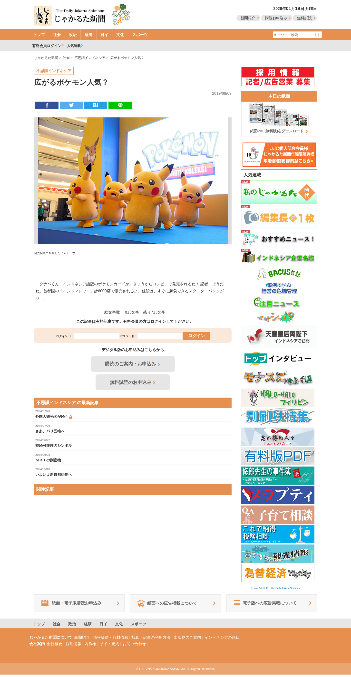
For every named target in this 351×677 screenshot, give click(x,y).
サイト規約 (109, 646)
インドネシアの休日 (222, 640)
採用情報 (73, 646)
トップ (39, 35)
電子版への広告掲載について (268, 605)
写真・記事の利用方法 (150, 640)
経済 (88, 35)
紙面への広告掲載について (170, 604)
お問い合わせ (134, 646)
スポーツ (140, 35)
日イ (104, 35)
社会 (57, 35)
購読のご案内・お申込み (130, 365)
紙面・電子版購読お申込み (74, 604)
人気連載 (74, 46)
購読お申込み (276, 18)
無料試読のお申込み (131, 384)
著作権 (90, 646)
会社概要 (54, 646)
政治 (73, 35)
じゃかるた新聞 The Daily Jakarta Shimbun (275, 588)
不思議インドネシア (53, 71)
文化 (120, 35)
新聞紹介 (248, 18)
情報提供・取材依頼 (110, 640)
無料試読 (304, 18)
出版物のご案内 (187, 640)
